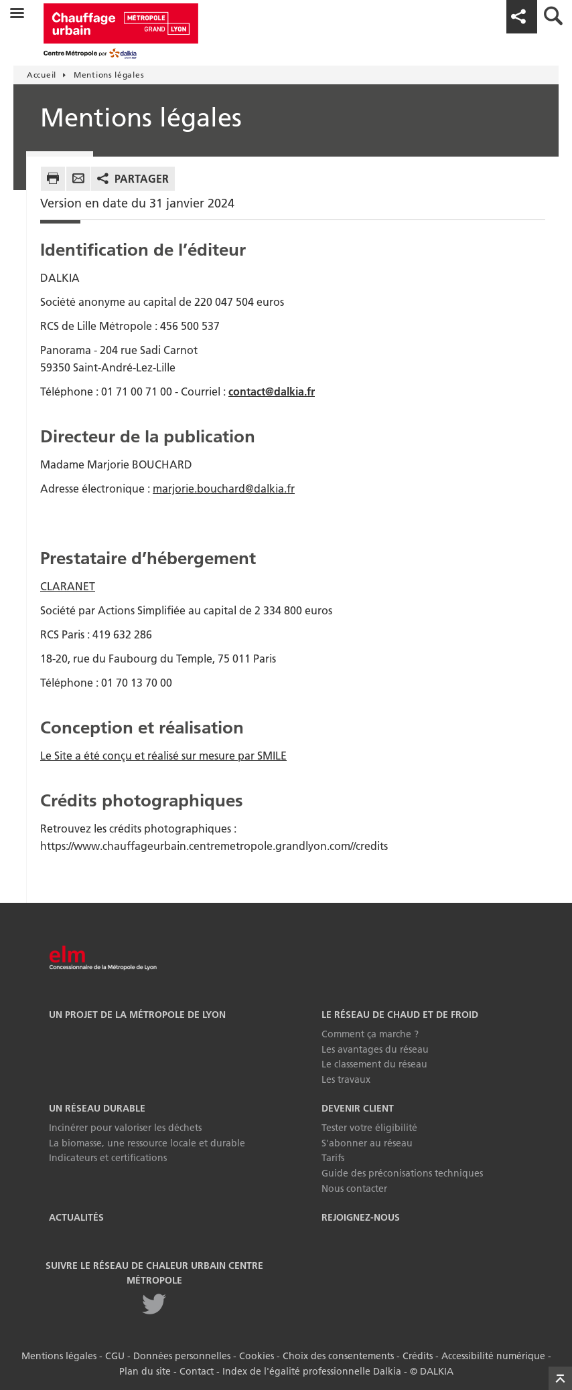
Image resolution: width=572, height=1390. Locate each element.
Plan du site (145, 1371)
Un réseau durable (97, 1108)
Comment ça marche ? (370, 1034)
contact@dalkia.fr (271, 391)
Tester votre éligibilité (369, 1128)
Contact (197, 1371)
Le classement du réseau (374, 1064)
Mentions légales (58, 1356)
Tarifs (332, 1158)
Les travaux (345, 1079)
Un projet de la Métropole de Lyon (137, 1015)
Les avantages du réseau (375, 1049)
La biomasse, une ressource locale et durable (147, 1143)
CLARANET (67, 586)
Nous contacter (354, 1189)
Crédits (418, 1356)
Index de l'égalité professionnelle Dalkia (311, 1371)
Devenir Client (357, 1108)
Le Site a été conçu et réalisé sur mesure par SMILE (163, 755)
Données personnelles (181, 1356)
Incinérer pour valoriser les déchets (125, 1128)
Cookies (256, 1356)
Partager (142, 178)
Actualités (76, 1217)
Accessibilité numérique (493, 1356)
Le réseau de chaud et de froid (399, 1015)
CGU (115, 1356)
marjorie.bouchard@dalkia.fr (224, 488)
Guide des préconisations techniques (402, 1173)
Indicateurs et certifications (108, 1158)
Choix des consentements (338, 1356)
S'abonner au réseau (367, 1143)
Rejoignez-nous (360, 1217)
